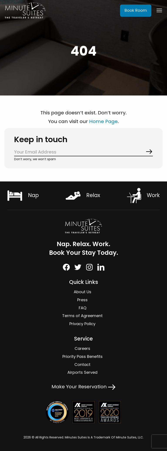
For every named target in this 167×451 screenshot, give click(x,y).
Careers (82, 348)
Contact (82, 364)
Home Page (103, 121)
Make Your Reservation (83, 386)
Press (82, 300)
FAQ (82, 308)
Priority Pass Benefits (82, 356)
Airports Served (82, 372)
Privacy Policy (82, 323)
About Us (82, 292)
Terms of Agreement (82, 315)
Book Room (136, 10)
